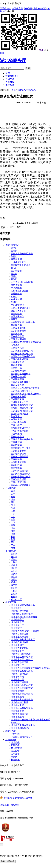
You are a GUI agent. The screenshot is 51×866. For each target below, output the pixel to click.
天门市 (14, 571)
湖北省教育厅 (17, 608)
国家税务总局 (17, 348)
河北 (13, 505)
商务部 (14, 302)
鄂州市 (14, 588)
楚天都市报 (16, 748)
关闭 (19, 227)
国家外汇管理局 (18, 482)
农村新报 (15, 754)
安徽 (13, 519)
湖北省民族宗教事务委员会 (24, 616)
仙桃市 (14, 591)
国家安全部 (16, 271)
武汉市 (14, 554)
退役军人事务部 (18, 311)
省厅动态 (21, 90)
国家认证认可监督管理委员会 (25, 388)
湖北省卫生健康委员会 (22, 657)
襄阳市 (14, 594)
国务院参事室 (17, 379)
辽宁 (13, 494)
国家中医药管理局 (19, 471)
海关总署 (15, 345)
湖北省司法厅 (17, 625)
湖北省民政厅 (17, 622)
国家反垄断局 (17, 385)
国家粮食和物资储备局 (22, 439)
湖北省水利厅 (17, 645)
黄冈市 (14, 556)
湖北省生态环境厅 (19, 637)
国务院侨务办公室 (19, 402)
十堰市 (14, 562)
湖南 (13, 499)
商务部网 (28, 8)
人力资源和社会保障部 (22, 282)
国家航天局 (16, 325)
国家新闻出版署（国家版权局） (26, 393)
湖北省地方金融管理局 (22, 699)
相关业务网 (10, 731)
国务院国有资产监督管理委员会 (26, 342)
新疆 (13, 539)
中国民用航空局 (18, 462)
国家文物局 (16, 468)
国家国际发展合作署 (20, 373)
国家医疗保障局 (18, 376)
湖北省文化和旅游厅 (20, 654)
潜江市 (14, 559)
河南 (13, 528)
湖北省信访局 (17, 691)
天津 (13, 491)
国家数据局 (16, 445)
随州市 (14, 574)
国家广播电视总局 (19, 359)
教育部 (14, 256)
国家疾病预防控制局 (20, 474)
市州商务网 (10, 551)
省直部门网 (10, 602)
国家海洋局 (16, 333)
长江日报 (15, 745)
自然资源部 (16, 285)
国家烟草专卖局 (18, 451)
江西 (13, 511)
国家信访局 (16, 365)
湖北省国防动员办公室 (22, 685)
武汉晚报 (15, 751)
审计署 (14, 319)
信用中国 (15, 734)
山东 (13, 522)
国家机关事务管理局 (20, 382)
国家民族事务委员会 (20, 265)
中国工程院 (16, 425)
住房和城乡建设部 (19, 291)
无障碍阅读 (5, 8)
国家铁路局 (16, 459)
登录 (46, 50)
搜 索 (28, 68)
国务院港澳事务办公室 (22, 405)
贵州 (13, 502)
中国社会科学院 (18, 422)
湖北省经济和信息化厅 (22, 614)
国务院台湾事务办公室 (22, 408)
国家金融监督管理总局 (22, 353)
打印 (12, 227)
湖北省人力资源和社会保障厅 (25, 631)
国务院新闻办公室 (19, 414)
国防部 (14, 251)
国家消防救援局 (18, 479)
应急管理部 (16, 313)
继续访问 (10, 861)
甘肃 (13, 536)
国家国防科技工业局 (20, 448)
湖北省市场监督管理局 (22, 671)
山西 (13, 516)
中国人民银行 (17, 316)
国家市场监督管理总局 (22, 351)
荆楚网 (14, 757)
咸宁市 (14, 585)
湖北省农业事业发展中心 (23, 725)
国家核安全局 (17, 336)
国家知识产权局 (18, 371)
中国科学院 (16, 419)
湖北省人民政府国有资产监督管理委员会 (30, 668)
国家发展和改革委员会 (22, 253)
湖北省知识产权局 (19, 702)
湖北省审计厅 (17, 665)
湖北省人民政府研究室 (22, 688)
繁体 (41, 50)
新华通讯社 (16, 416)
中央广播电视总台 (19, 431)
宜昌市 (14, 596)
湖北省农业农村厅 (19, 648)
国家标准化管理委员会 (22, 391)
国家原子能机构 (18, 328)
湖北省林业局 (17, 705)
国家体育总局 (17, 362)
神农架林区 (16, 599)
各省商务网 (10, 488)
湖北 (13, 534)
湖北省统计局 (17, 679)
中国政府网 (17, 8)
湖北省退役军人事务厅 (22, 659)
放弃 (3, 861)
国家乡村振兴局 (18, 339)
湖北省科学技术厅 (19, 611)
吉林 (13, 548)
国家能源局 (16, 442)
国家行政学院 (17, 436)
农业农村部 (16, 299)
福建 (13, 496)
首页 (13, 90)
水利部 (14, 296)
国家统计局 (16, 368)
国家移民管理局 (18, 454)
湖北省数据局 (17, 697)
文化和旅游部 (17, 305)
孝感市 (14, 582)
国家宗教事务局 (18, 396)
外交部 (14, 248)
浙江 (13, 508)
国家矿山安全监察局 (20, 476)
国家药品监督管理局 (20, 485)
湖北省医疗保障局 (19, 682)
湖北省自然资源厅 (19, 634)
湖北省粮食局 (17, 711)
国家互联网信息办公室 (22, 411)
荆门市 (14, 576)
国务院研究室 (17, 399)
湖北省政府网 (40, 8)
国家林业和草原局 (19, 456)
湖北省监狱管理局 (19, 714)
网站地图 (4, 805)
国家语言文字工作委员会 (23, 322)
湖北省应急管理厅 (19, 662)
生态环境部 (16, 288)
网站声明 (15, 805)
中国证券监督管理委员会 (23, 356)
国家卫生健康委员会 (20, 308)
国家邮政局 (16, 465)
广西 (13, 545)
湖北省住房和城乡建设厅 (23, 639)
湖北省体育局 (17, 677)
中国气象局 (16, 434)
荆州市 (14, 568)
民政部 (14, 273)
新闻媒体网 (10, 739)
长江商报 (15, 759)
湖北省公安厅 (17, 619)
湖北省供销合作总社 (20, 728)
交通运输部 (16, 293)
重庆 (13, 525)
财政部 (14, 279)
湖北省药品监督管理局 (22, 708)
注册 (2, 53)
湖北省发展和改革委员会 (23, 605)
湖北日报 (15, 742)
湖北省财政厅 (17, 628)
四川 (13, 542)
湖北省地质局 (17, 717)
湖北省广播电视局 (19, 674)
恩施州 (14, 565)
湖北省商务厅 (13, 60)
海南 (13, 531)
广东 (13, 514)
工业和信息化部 (18, 262)
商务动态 (31, 90)
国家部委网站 (11, 245)
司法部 (14, 276)
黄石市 (14, 579)
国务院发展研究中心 (20, 428)
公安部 (14, 268)
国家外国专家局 (18, 331)
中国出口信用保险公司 (22, 737)
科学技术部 (16, 259)
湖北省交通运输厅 (19, 642)
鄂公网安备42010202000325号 (16, 798)
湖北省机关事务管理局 (22, 694)
